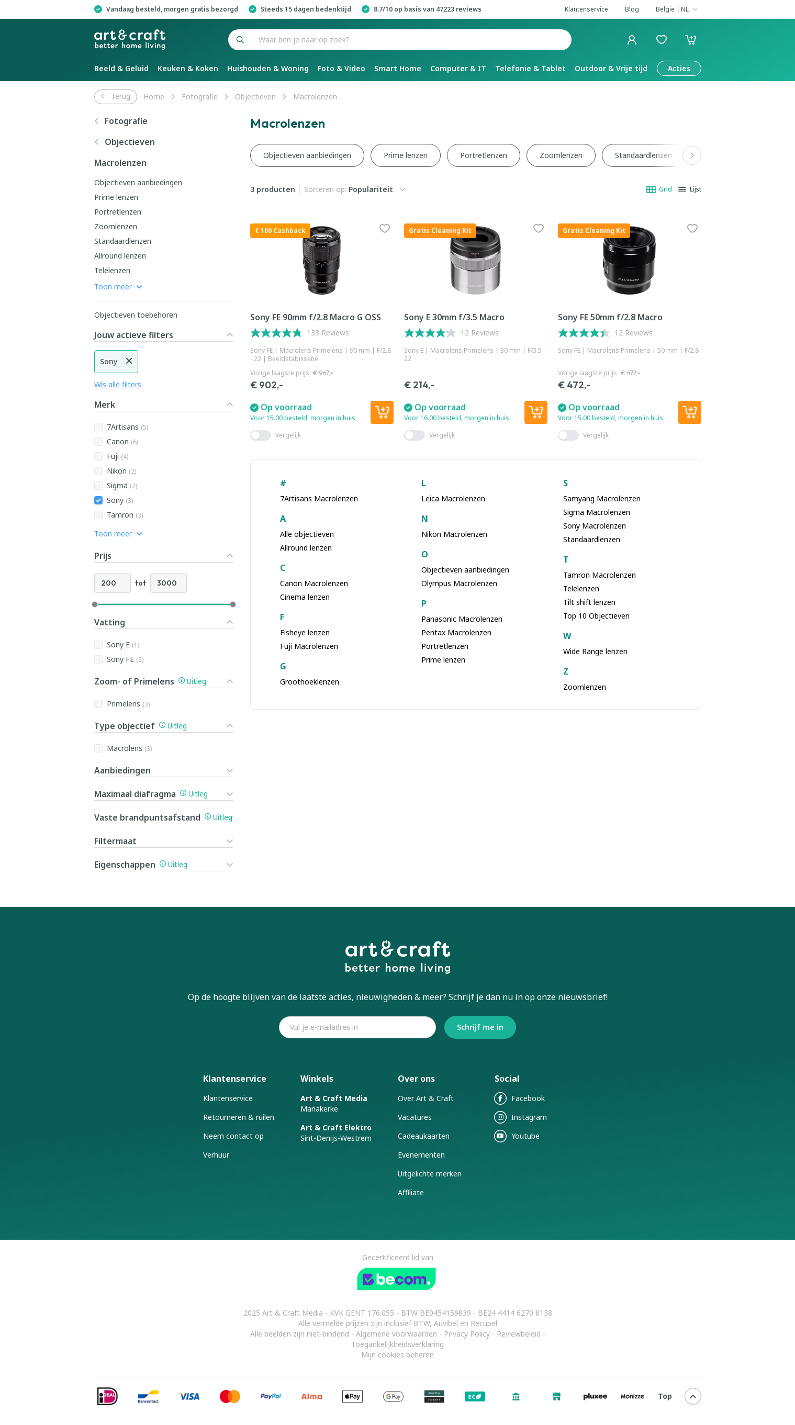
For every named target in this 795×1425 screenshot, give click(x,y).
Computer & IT (458, 68)
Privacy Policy (467, 1334)
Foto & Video (341, 68)
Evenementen (421, 1155)
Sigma (122, 485)
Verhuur (216, 1155)
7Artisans (127, 427)
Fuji (117, 456)
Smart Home (397, 68)
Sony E (123, 644)
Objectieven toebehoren (135, 315)
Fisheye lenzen (305, 632)
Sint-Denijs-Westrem (336, 1133)
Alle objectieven (307, 534)
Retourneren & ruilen (238, 1117)
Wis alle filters (117, 384)
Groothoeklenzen (309, 682)
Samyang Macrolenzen (602, 498)
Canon (122, 441)
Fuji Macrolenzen (309, 646)
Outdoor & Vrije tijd (611, 68)
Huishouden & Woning (268, 68)
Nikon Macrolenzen (454, 534)
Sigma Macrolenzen (596, 512)
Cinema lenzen (305, 597)
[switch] (260, 435)
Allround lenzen (120, 256)
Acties (679, 68)
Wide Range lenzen (595, 651)
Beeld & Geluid (121, 68)
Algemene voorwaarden (397, 1334)
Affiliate (411, 1192)
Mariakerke (333, 1103)
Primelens (128, 704)
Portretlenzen (117, 212)
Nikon (121, 471)
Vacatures (415, 1117)
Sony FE (125, 659)
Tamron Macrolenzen (599, 575)
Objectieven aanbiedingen (138, 182)
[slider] (95, 604)
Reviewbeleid (519, 1334)
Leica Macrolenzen (453, 498)
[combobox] (412, 39)
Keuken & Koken (188, 68)
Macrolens (129, 748)
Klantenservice (228, 1098)
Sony (120, 500)
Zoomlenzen (115, 226)
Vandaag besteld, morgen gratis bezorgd (172, 9)
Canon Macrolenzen (314, 583)
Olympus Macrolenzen (459, 583)
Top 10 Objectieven (596, 616)
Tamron (125, 515)
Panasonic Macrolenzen (461, 619)
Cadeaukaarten (424, 1136)
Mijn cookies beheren (397, 1355)
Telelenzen (112, 270)
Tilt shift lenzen (589, 602)
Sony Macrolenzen (594, 526)
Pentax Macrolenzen (456, 632)
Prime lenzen (116, 197)
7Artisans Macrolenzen (319, 498)
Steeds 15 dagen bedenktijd (306, 9)
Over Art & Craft (426, 1098)
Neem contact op (233, 1136)
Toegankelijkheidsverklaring (397, 1344)
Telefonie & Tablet (530, 68)
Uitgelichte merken (430, 1174)
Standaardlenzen (122, 241)
